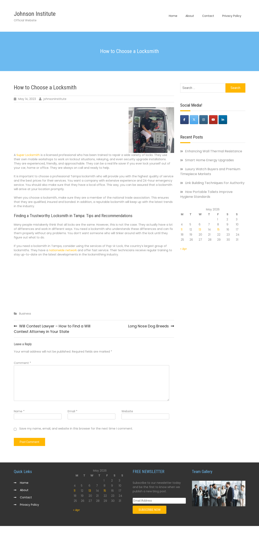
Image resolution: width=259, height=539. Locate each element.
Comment (22, 364)
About (189, 16)
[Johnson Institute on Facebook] (184, 120)
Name (19, 412)
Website (127, 412)
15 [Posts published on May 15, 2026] (218, 230)
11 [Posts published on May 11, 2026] (181, 230)
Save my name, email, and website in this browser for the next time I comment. (76, 429)
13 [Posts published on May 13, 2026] (200, 230)
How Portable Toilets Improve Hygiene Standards (206, 195)
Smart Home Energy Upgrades (209, 160)
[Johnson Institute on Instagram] (203, 120)
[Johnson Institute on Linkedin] (223, 120)
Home (173, 16)
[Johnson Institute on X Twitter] (194, 120)
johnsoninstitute (54, 100)
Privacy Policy (231, 16)
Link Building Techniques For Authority (215, 183)
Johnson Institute (35, 14)
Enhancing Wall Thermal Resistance (213, 151)
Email (72, 412)
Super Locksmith (28, 156)
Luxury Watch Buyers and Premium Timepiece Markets (210, 172)
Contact (208, 16)
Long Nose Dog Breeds (148, 326)
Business (25, 314)
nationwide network (63, 251)
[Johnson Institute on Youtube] (213, 120)
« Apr (183, 249)
